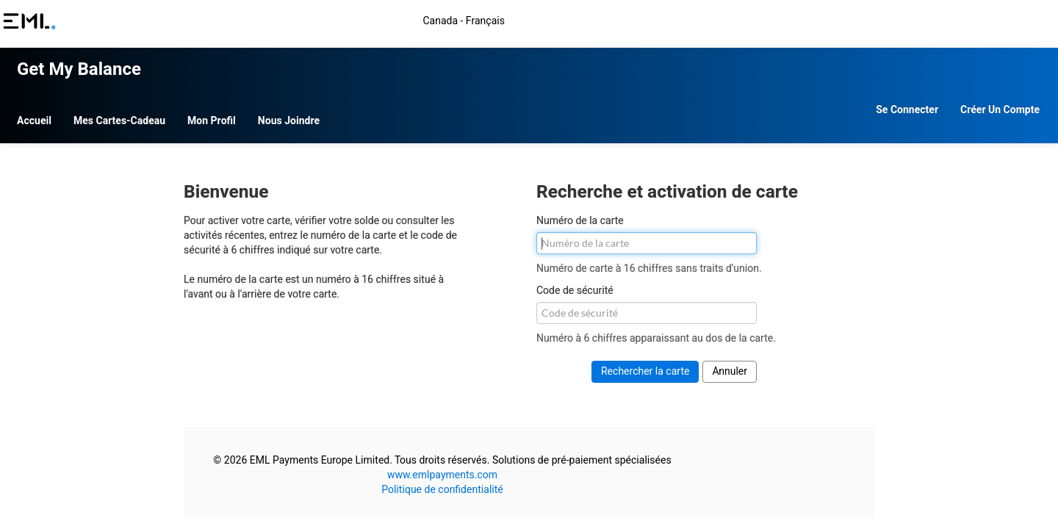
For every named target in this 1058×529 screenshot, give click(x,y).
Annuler (729, 364)
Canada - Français (828, 21)
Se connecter (729, 113)
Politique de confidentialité (533, 482)
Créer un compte (822, 113)
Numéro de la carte (580, 213)
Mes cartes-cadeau (303, 113)
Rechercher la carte (645, 364)
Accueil (218, 113)
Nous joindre (472, 113)
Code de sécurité (574, 283)
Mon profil (395, 113)
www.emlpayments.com (533, 467)
